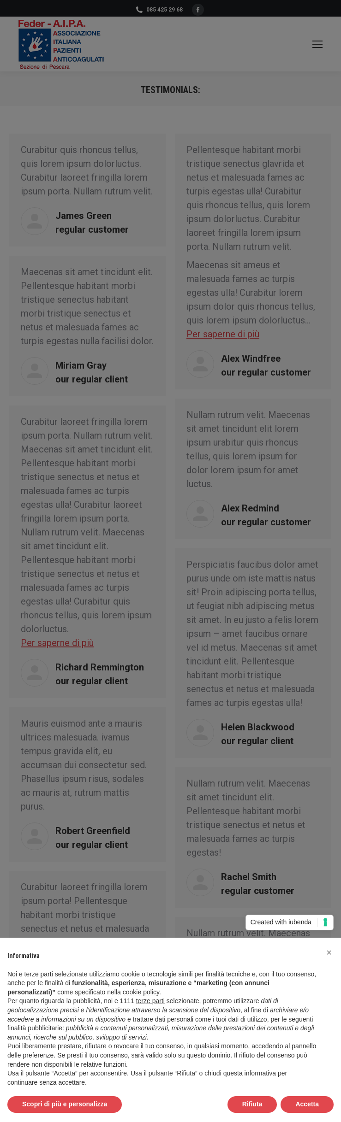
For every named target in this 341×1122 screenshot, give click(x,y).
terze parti (150, 1001)
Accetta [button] (307, 1104)
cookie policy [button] (141, 992)
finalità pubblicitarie (34, 1028)
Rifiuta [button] (252, 1104)
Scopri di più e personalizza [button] (64, 1104)
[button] (329, 952)
